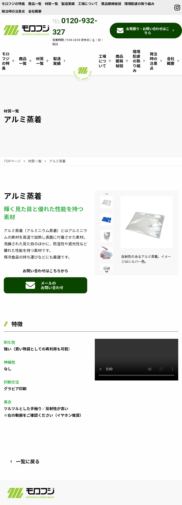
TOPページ (12, 161)
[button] (106, 271)
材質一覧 (34, 161)
